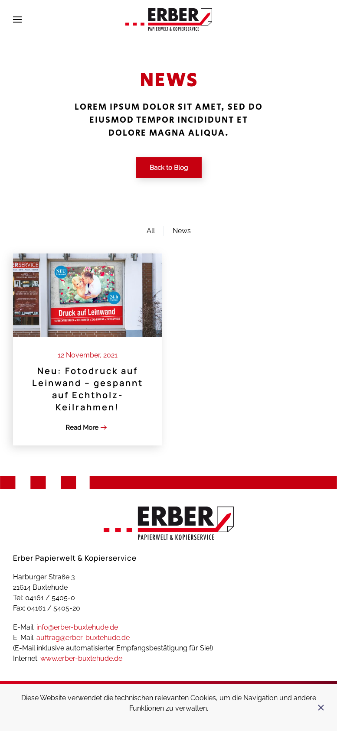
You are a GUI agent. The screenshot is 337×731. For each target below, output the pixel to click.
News (182, 231)
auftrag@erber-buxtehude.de (83, 638)
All (151, 231)
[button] (17, 19)
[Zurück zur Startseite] (168, 19)
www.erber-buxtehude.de (81, 658)
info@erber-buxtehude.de (77, 627)
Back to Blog (169, 168)
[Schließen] (321, 708)
